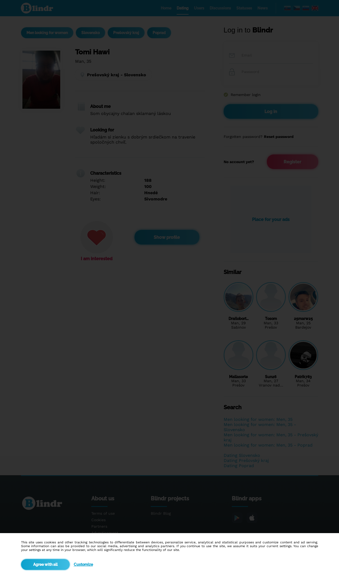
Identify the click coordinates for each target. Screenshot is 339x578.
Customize (83, 564)
